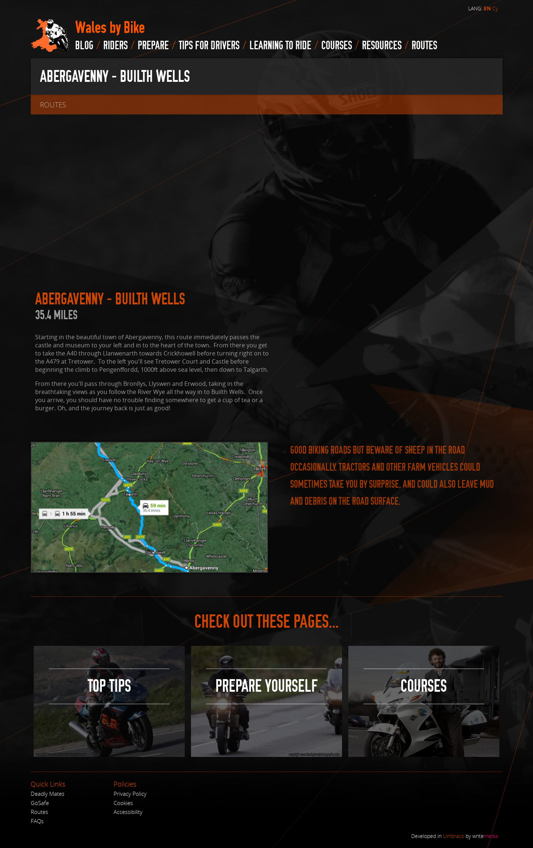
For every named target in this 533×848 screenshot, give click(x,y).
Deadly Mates (47, 793)
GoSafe (40, 803)
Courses (336, 45)
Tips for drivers (209, 45)
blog (84, 45)
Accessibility (128, 811)
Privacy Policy (130, 793)
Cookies (123, 803)
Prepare (153, 45)
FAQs (37, 821)
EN (487, 8)
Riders (115, 45)
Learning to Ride (280, 45)
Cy (495, 8)
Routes (39, 811)
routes (424, 45)
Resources (382, 45)
